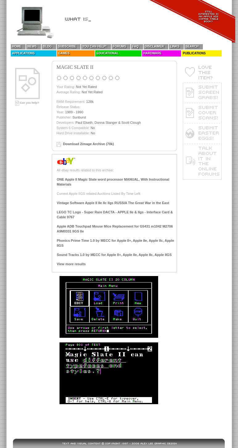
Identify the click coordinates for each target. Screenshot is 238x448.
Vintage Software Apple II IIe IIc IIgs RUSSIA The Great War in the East (113, 203)
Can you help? (27, 102)
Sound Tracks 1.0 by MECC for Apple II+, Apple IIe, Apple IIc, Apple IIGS (114, 255)
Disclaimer (154, 46)
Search (192, 46)
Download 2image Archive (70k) (88, 144)
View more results (71, 264)
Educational (107, 53)
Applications (23, 53)
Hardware (152, 53)
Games (64, 53)
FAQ (135, 46)
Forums (119, 46)
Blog (47, 46)
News (32, 46)
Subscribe (67, 46)
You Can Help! (94, 46)
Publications (194, 53)
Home (16, 46)
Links (174, 46)
